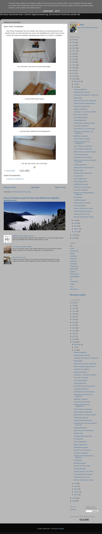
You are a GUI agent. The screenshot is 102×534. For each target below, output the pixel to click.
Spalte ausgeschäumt (81, 181)
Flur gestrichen (78, 176)
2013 (74, 70)
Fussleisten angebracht (81, 126)
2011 (74, 76)
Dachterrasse (74, 251)
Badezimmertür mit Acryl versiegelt (85, 152)
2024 (74, 42)
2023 (74, 45)
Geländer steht (78, 170)
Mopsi (82, 24)
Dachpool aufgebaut (80, 89)
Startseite (35, 187)
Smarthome (74, 281)
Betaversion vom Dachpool (82, 187)
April (75, 223)
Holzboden (73, 264)
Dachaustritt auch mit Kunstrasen (84, 128)
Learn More (48, 11)
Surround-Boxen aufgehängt (83, 149)
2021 (74, 51)
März (76, 226)
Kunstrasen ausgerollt (81, 190)
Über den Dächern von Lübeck (83, 208)
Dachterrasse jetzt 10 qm (82, 214)
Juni (75, 87)
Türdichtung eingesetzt (81, 154)
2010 (74, 79)
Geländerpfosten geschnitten (83, 173)
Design (72, 253)
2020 (74, 54)
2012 (74, 73)
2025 (74, 39)
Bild (71, 246)
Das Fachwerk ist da (18, 257)
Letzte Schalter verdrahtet (82, 139)
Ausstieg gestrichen (80, 120)
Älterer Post (60, 187)
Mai (75, 220)
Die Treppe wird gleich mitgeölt (22, 246)
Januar (76, 231)
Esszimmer (73, 258)
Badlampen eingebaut (81, 136)
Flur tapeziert (78, 197)
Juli (75, 84)
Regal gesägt (78, 98)
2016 (74, 62)
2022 (74, 48)
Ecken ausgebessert (80, 179)
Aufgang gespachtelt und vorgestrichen (82, 142)
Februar (76, 229)
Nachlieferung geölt (80, 200)
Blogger (61, 528)
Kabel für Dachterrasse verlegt (83, 217)
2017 (74, 59)
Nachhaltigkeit (74, 276)
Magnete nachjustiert (80, 109)
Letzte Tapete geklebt (80, 117)
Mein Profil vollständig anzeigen (88, 27)
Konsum (72, 271)
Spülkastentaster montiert (82, 92)
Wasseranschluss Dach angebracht (85, 100)
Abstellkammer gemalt (81, 184)
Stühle (72, 284)
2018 (74, 56)
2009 (74, 235)
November (77, 81)
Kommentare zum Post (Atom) (21, 192)
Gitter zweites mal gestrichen (83, 146)
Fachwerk (73, 261)
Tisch (72, 286)
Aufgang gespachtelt (80, 164)
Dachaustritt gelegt (80, 205)
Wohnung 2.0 (74, 289)
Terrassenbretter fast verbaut (83, 211)
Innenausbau (74, 266)
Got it (57, 11)
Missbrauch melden (78, 295)
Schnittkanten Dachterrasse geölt (84, 123)
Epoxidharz (73, 256)
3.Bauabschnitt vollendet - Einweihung (86, 95)
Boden (72, 248)
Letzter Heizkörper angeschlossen (84, 103)
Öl (71, 279)
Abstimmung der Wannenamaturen (23, 236)
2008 (74, 238)
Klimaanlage (74, 269)
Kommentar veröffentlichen (15, 179)
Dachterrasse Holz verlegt (82, 203)
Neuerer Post (10, 187)
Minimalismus (74, 274)
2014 (74, 68)
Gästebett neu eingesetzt (82, 106)
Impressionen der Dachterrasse (84, 167)
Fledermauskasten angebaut (83, 157)
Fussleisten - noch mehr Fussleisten (85, 112)
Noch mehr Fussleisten (81, 114)
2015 (74, 65)
